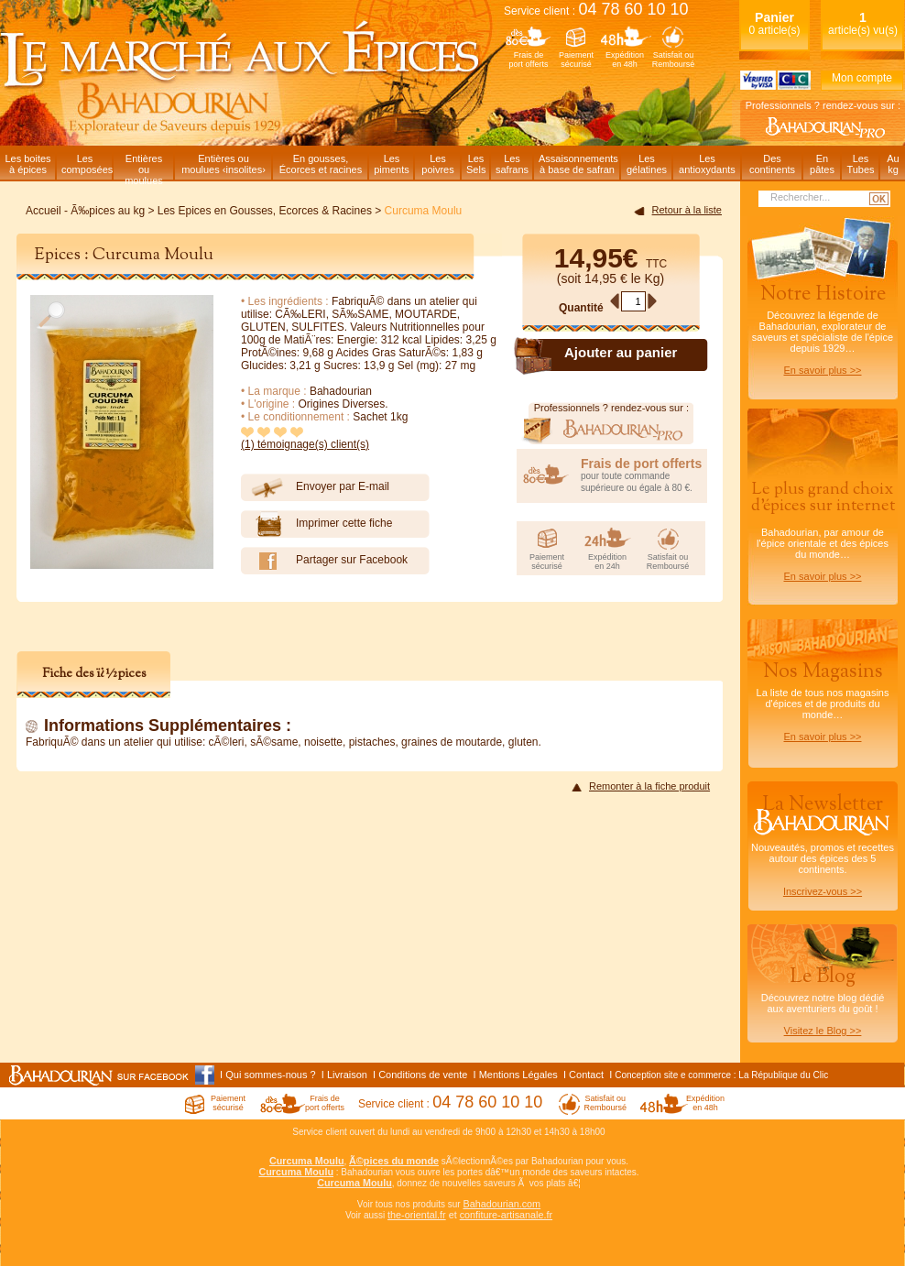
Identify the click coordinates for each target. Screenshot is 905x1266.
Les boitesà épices (27, 164)
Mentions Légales (518, 1074)
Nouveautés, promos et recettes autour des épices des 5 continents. (822, 844)
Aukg (893, 164)
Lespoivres (437, 164)
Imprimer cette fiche (316, 524)
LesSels (475, 164)
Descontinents (772, 164)
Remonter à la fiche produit (649, 785)
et (453, 1214)
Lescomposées (86, 164)
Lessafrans (512, 164)
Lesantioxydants (707, 164)
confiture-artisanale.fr (506, 1214)
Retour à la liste (687, 209)
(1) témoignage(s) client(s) (305, 444)
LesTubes (860, 164)
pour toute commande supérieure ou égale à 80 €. (644, 474)
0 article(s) (774, 23)
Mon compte (862, 77)
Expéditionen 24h (607, 561)
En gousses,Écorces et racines (320, 164)
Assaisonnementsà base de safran (578, 164)
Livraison (347, 1074)
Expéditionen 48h (624, 59)
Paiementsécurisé (576, 59)
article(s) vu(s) (863, 23)
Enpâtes (822, 164)
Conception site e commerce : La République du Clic (721, 1075)
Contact (586, 1074)
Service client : (596, 11)
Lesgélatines (647, 164)
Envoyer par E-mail (315, 487)
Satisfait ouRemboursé (673, 59)
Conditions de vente (422, 1074)
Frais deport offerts (529, 59)
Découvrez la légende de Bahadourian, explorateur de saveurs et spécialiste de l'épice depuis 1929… (822, 328)
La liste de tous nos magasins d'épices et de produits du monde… (822, 700)
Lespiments (391, 164)
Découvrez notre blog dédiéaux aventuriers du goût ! (822, 1004)
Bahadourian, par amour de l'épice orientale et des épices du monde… (822, 530)
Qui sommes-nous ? (270, 1074)
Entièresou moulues (144, 166)
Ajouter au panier (620, 352)
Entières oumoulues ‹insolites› (223, 164)
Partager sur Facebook (324, 560)
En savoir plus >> (823, 370)
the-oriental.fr (416, 1214)
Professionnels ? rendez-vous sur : (823, 105)
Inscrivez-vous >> (822, 891)
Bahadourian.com (501, 1203)
